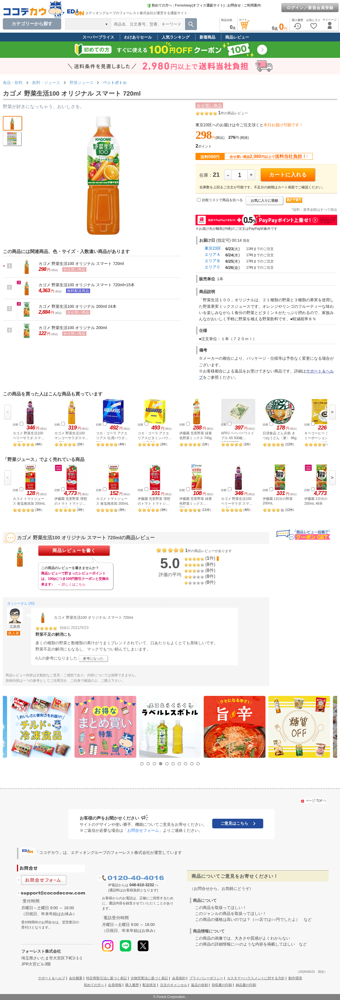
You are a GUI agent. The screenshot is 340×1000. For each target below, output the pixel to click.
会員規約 (179, 978)
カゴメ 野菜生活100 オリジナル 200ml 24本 (77, 306)
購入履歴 (132, 985)
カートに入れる (288, 175)
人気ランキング (176, 37)
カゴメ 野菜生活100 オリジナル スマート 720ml (81, 263)
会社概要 (75, 978)
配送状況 (149, 985)
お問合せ (234, 5)
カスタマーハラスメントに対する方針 (256, 978)
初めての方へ (159, 5)
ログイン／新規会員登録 (310, 7)
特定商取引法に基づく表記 (106, 978)
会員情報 (115, 985)
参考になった (93, 658)
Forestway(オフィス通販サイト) (199, 5)
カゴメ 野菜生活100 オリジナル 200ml (73, 327)
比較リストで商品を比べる (222, 200)
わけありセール (138, 37)
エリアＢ (212, 260)
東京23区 (213, 248)
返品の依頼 (199, 985)
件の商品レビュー (233, 113)
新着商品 (207, 37)
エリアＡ (212, 254)
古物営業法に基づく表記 (149, 978)
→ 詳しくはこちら (71, 584)
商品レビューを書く (74, 550)
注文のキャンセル (173, 985)
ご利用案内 (252, 5)
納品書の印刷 (246, 985)
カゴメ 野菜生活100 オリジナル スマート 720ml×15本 (87, 285)
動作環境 (295, 978)
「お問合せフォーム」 (143, 830)
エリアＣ (212, 267)
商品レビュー (237, 37)
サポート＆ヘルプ (51, 978)
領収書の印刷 (222, 985)
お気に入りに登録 (264, 201)
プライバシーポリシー (206, 978)
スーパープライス (98, 37)
